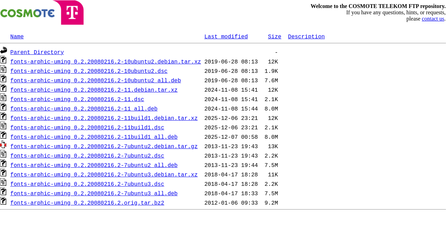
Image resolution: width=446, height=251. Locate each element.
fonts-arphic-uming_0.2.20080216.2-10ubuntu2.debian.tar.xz (105, 61)
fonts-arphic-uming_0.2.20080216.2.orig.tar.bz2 (87, 202)
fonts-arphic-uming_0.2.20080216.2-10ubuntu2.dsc (89, 71)
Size (274, 36)
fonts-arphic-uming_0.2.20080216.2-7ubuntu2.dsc (87, 155)
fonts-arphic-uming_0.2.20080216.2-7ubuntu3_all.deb (94, 193)
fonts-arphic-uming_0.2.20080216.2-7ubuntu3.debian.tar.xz (104, 174)
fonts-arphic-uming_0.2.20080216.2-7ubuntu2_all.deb (94, 165)
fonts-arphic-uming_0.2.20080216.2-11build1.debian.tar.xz (104, 118)
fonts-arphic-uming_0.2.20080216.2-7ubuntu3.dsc (87, 184)
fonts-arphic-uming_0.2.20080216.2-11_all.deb (83, 108)
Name (17, 36)
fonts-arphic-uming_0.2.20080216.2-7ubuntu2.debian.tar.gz (104, 146)
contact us (433, 19)
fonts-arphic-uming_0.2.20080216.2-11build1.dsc (87, 127)
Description (306, 36)
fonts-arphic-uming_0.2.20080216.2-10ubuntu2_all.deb (95, 80)
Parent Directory (37, 52)
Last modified (226, 36)
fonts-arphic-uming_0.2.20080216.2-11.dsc (77, 99)
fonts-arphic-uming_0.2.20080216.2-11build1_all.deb (94, 136)
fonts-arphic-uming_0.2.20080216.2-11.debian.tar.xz (94, 89)
